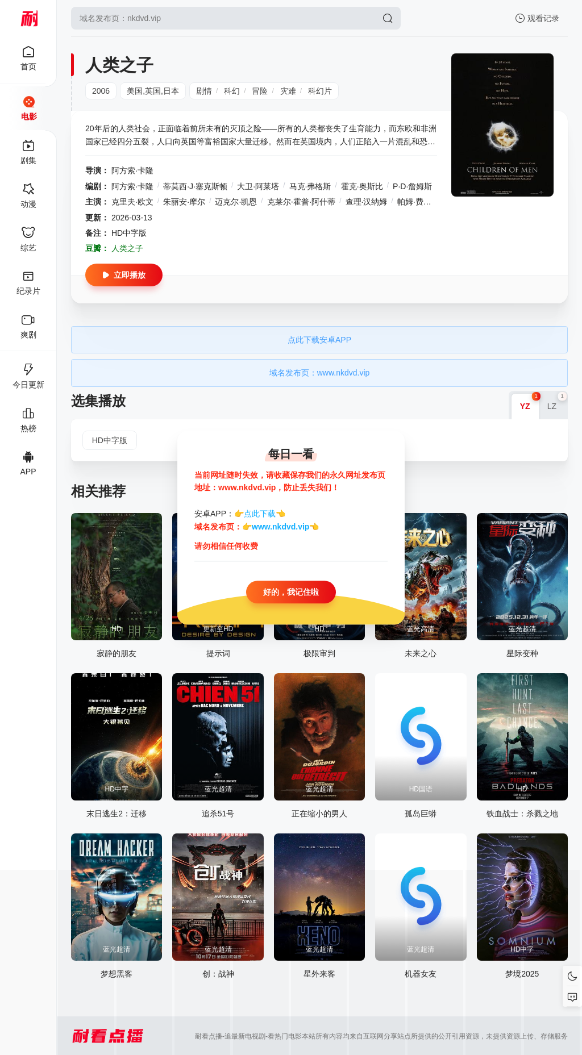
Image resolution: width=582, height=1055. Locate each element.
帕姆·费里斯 (418, 201)
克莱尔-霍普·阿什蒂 (301, 201)
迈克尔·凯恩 (236, 201)
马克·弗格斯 (310, 186)
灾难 (288, 90)
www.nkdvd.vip (280, 526)
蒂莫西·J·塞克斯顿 (195, 186)
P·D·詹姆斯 (412, 186)
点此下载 (260, 514)
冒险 (260, 90)
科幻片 (320, 90)
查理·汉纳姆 (367, 201)
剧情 (204, 90)
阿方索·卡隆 (132, 170)
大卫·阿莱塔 (258, 186)
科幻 (232, 90)
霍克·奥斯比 (362, 186)
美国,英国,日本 (153, 90)
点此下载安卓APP (319, 339)
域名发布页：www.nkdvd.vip (319, 372)
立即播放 (124, 275)
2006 (101, 90)
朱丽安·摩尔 (184, 201)
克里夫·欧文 (132, 201)
